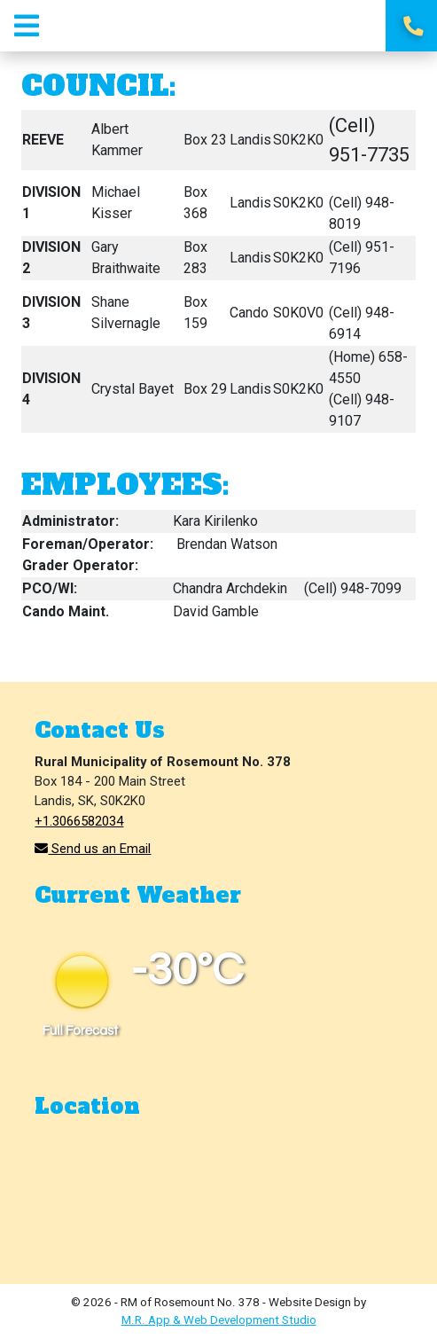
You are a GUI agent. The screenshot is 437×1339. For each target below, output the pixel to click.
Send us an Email (93, 849)
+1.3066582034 (79, 821)
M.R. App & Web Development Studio (218, 1320)
